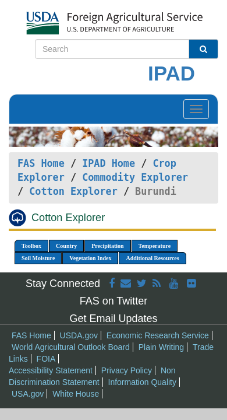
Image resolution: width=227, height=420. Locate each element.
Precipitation (107, 246)
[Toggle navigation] (196, 109)
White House (75, 393)
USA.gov (28, 393)
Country (66, 246)
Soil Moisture (38, 258)
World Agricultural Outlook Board (71, 347)
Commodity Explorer (135, 177)
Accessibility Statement (51, 370)
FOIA (46, 358)
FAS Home (41, 163)
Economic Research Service (158, 335)
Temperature (155, 246)
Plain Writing (161, 347)
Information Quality (142, 382)
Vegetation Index (90, 258)
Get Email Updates (113, 318)
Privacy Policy (126, 370)
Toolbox (31, 246)
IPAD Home (108, 163)
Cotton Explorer (73, 191)
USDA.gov (79, 335)
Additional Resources (152, 258)
